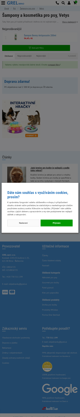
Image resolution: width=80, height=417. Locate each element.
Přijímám (57, 223)
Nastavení (23, 223)
